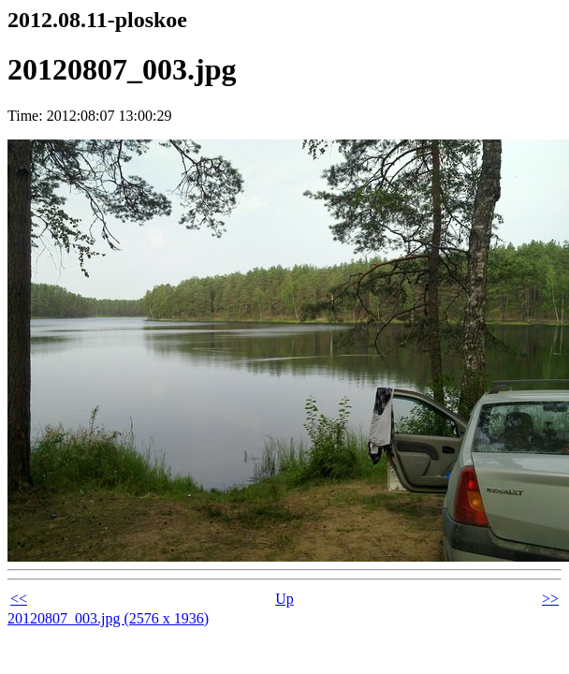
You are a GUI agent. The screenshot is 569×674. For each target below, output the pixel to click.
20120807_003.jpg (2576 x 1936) (108, 618)
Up (284, 599)
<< (18, 599)
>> (550, 599)
